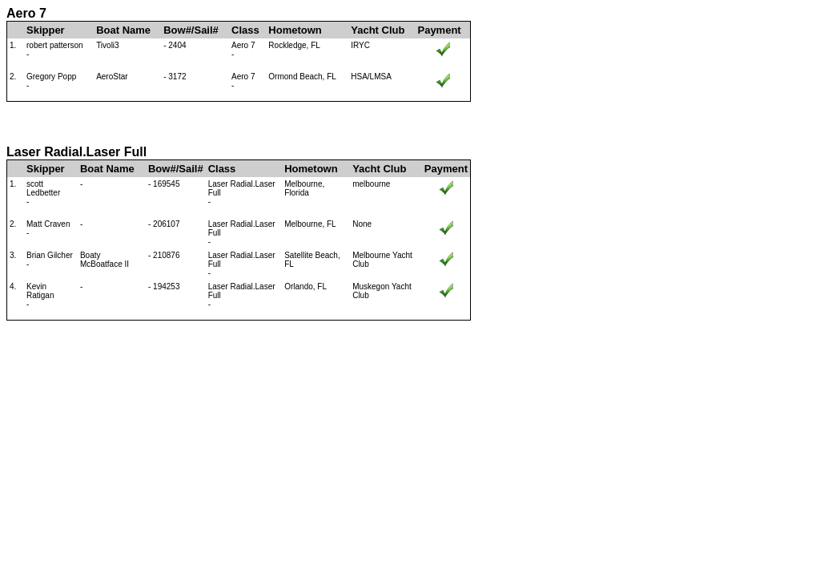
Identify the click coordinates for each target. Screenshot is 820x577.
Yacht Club (377, 30)
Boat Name (123, 30)
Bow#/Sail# (191, 30)
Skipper (45, 30)
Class (245, 30)
